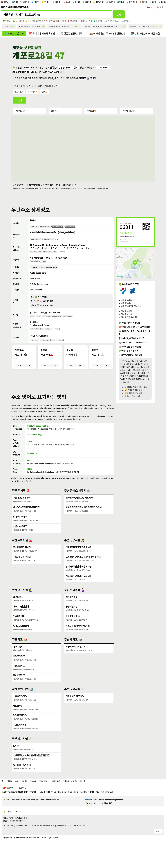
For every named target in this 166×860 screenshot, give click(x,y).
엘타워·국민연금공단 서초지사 (79, 504)
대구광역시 (61, 2)
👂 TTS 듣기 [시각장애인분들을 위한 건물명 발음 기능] (65, 333)
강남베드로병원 (20, 721)
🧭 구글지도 (40, 22)
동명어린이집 (72, 613)
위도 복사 (33, 320)
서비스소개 (41, 788)
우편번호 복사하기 (36, 228)
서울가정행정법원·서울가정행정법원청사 (84, 513)
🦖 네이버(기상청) (36, 345)
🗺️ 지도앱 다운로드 (14, 34)
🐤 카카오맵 (30, 22)
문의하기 (106, 788)
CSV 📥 (44, 93)
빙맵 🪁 (54, 111)
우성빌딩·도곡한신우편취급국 (26, 513)
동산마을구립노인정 (22, 771)
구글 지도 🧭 (20, 111)
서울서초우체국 (20, 533)
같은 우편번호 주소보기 (84, 228)
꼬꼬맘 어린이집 (73, 622)
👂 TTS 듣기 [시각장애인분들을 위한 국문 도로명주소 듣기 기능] (67, 241)
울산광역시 (145, 2)
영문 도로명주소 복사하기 (38, 254)
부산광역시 (47, 2)
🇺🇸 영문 (160, 8)
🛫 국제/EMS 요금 (85, 22)
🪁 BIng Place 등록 (132, 397)
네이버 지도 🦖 (128, 111)
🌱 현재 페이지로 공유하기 (12, 819)
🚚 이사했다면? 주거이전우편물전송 (108, 34)
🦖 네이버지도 (18, 22)
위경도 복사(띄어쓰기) (65, 320)
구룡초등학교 (19, 672)
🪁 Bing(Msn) (69, 345)
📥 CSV (149, 8)
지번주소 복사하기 (36, 264)
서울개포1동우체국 (21, 504)
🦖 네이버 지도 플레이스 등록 (136, 388)
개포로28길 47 (52, 87)
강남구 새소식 (126, 315)
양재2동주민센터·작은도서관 (79, 573)
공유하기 (158, 839)
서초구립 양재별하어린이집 (78, 632)
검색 (119, 15)
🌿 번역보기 (7, 22)
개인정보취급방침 (70, 788)
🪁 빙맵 (49, 22)
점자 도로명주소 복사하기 (54, 241)
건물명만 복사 (55, 333)
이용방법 (30, 788)
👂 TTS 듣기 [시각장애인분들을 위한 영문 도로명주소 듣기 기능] (72, 254)
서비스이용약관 (54, 788)
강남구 (30, 87)
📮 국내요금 (72, 22)
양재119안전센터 (21, 632)
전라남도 (158, 2)
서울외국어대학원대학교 (77, 653)
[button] (62, 386)
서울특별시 (8, 2)
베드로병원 (18, 712)
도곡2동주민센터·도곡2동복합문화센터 (83, 563)
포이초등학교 (19, 681)
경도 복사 (41, 320)
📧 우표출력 (126, 22)
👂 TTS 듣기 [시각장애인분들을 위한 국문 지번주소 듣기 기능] (47, 264)
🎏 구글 (60, 345)
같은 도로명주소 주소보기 (67, 228)
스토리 (21, 788)
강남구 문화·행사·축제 (129, 318)
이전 (19, 101)
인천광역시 (33, 2)
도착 (28, 370)
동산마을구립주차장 (22, 553)
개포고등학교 (19, 653)
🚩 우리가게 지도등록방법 (42, 34)
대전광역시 (75, 2)
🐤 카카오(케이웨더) (50, 345)
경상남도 (88, 2)
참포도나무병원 (20, 731)
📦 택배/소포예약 (60, 22)
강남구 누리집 (126, 312)
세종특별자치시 (130, 2)
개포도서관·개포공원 (75, 702)
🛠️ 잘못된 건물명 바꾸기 (73, 34)
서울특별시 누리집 (128, 301)
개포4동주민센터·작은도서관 (79, 553)
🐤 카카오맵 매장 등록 (133, 394)
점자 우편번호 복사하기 (51, 228)
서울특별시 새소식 (128, 304)
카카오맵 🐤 (91, 111)
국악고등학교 (19, 662)
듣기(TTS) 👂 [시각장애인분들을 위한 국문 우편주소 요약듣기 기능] (32, 93)
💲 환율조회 (98, 22)
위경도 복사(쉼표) (51, 320)
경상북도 (100, 2)
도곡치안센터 (19, 622)
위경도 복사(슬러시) (80, 320)
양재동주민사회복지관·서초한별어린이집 (31, 761)
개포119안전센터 (21, 613)
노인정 (16, 752)
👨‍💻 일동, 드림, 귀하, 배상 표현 (146, 34)
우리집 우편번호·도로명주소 (15, 8)
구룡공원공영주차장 (22, 563)
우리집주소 (11, 788)
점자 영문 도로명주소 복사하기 (57, 254)
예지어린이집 (72, 603)
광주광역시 (114, 2)
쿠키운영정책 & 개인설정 (90, 788)
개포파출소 (18, 603)
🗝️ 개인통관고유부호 (112, 22)
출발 (19, 370)
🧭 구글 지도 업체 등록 (133, 391)
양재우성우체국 (20, 523)
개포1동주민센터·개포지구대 (79, 582)
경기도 (20, 2)
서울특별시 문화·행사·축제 (131, 307)
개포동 (39, 87)
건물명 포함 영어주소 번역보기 (39, 333)
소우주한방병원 (20, 702)
